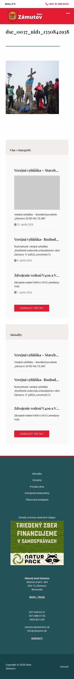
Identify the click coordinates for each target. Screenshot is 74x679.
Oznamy (37, 480)
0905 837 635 (37, 619)
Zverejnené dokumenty (37, 493)
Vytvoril (64, 666)
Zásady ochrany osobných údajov (37, 517)
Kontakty (37, 638)
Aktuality (37, 473)
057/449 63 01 (37, 612)
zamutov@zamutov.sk (37, 627)
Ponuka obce (37, 486)
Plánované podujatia (37, 499)
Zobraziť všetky (31, 308)
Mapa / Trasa (37, 597)
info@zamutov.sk (37, 630)
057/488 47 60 (37, 615)
